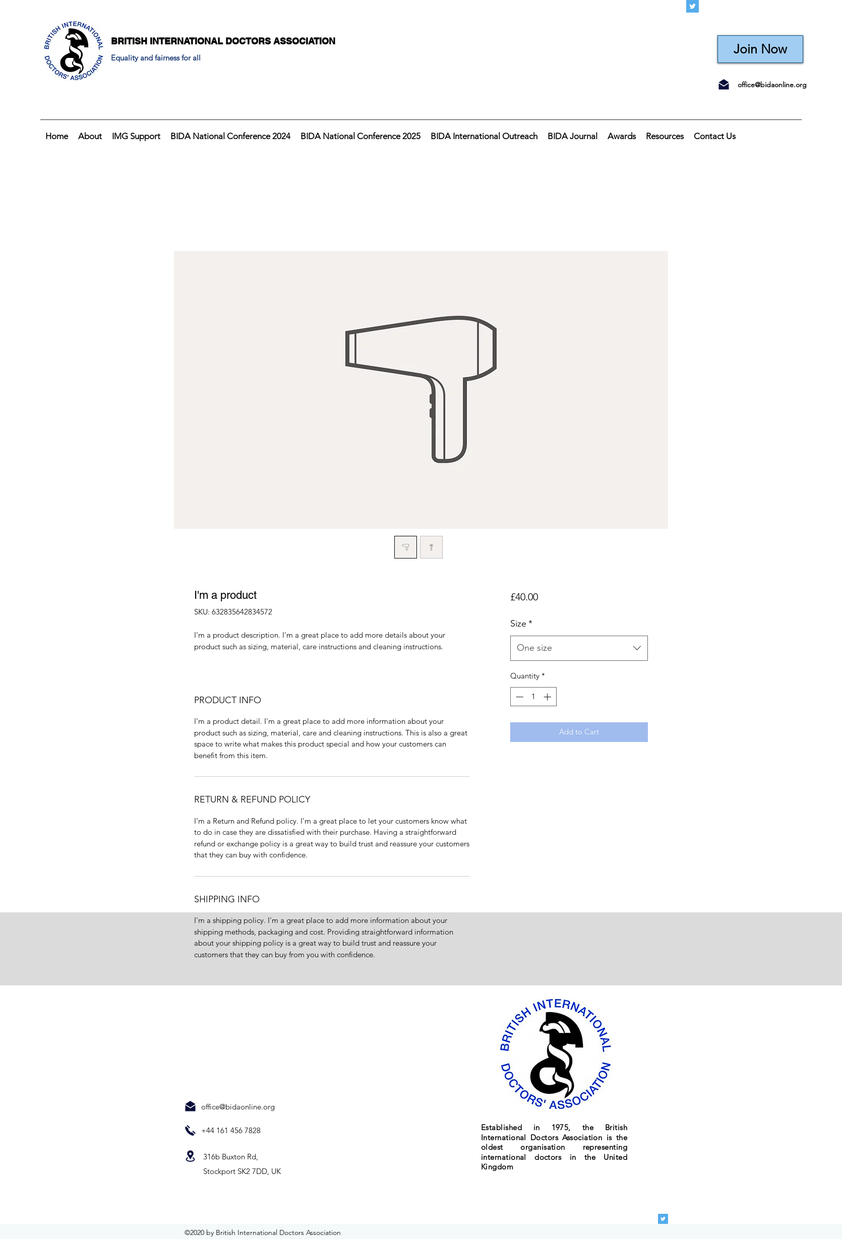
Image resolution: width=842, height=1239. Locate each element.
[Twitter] (692, 6)
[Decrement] (518, 697)
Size (521, 623)
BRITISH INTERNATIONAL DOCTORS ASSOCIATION (223, 41)
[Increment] (548, 697)
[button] (90, 136)
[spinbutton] (533, 697)
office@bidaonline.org (772, 84)
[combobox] (579, 648)
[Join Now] (760, 49)
